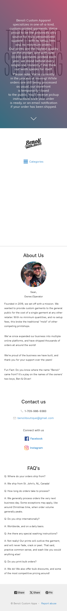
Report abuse (48, 603)
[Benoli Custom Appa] (33, 144)
